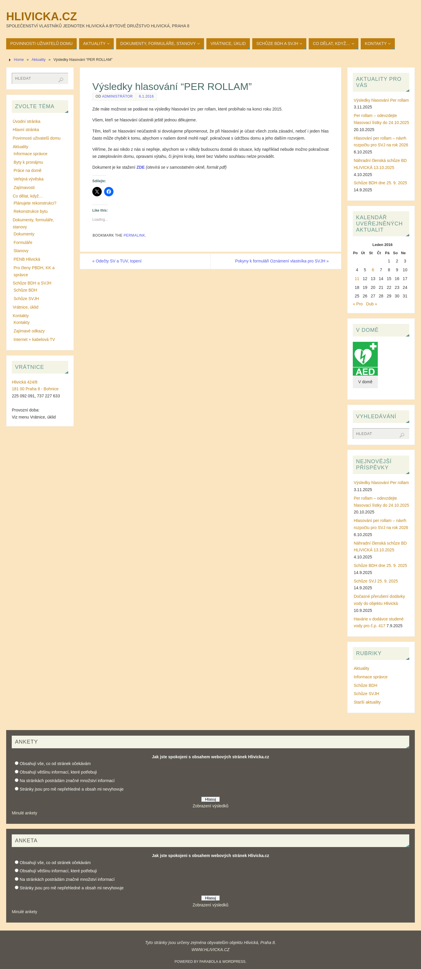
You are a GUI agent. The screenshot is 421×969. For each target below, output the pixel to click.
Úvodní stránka (26, 121)
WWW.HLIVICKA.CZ (210, 949)
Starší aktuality (367, 702)
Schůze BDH (25, 290)
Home (19, 60)
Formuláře (23, 242)
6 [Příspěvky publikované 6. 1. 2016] (373, 269)
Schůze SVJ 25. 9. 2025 (376, 581)
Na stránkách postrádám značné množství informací (67, 780)
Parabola (208, 962)
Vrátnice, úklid (25, 307)
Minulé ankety (24, 813)
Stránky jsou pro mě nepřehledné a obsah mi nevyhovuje (71, 789)
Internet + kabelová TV (34, 339)
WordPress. (234, 962)
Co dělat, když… (28, 196)
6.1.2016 (146, 96)
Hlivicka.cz (41, 16)
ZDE (140, 167)
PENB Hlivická (27, 259)
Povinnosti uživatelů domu (37, 138)
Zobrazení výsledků (210, 806)
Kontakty (21, 315)
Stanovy (21, 250)
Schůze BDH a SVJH (32, 283)
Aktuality (39, 60)
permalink (134, 235)
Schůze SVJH (26, 298)
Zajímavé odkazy (29, 331)
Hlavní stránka (26, 129)
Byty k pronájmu (28, 162)
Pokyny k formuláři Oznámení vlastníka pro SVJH (282, 261)
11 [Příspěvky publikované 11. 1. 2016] (357, 278)
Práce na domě (27, 170)
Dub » (371, 304)
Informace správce (30, 153)
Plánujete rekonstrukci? (35, 203)
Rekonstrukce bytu (31, 211)
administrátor (117, 96)
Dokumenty (24, 234)
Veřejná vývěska (29, 179)
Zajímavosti (24, 187)
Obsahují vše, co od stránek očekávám (55, 763)
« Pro (357, 304)
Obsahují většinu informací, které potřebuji (58, 772)
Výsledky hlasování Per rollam (381, 100)
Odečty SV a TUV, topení (116, 261)
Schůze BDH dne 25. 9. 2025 (380, 182)
